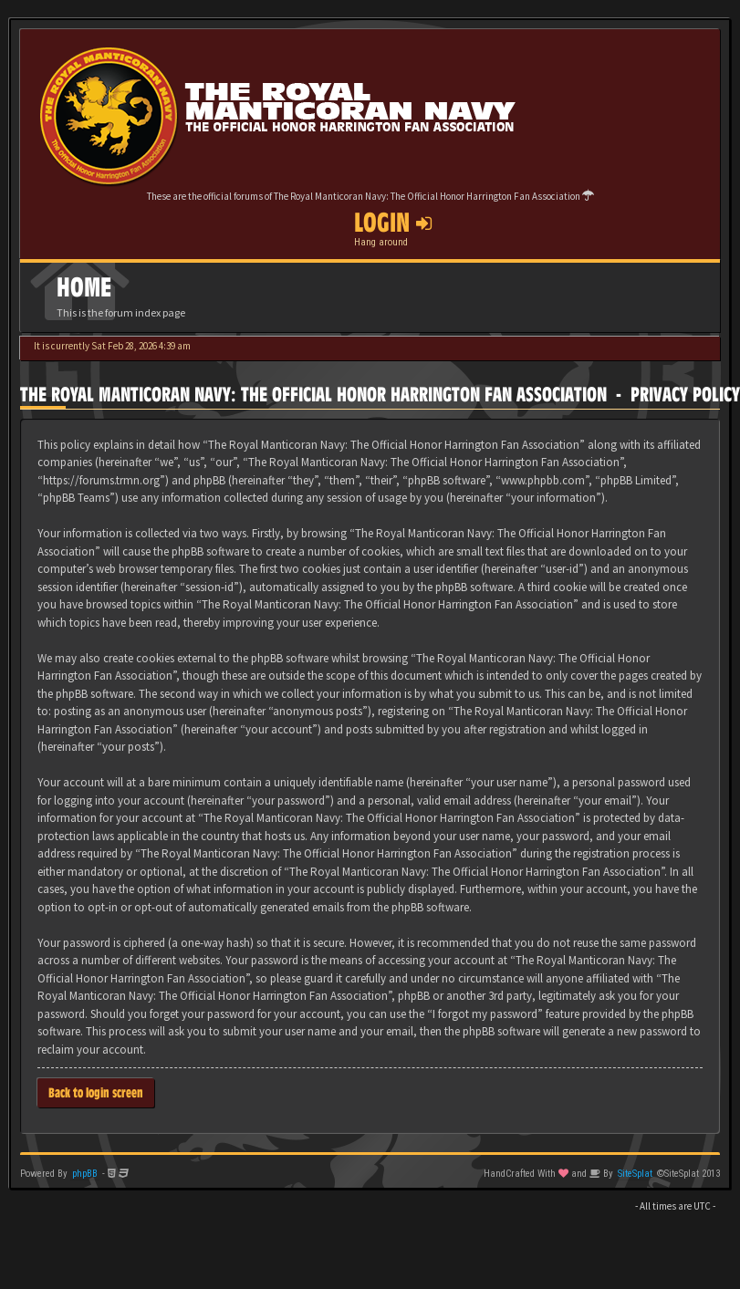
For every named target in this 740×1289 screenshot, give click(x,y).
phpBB (85, 1174)
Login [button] (393, 222)
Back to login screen (95, 1092)
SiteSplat (635, 1174)
